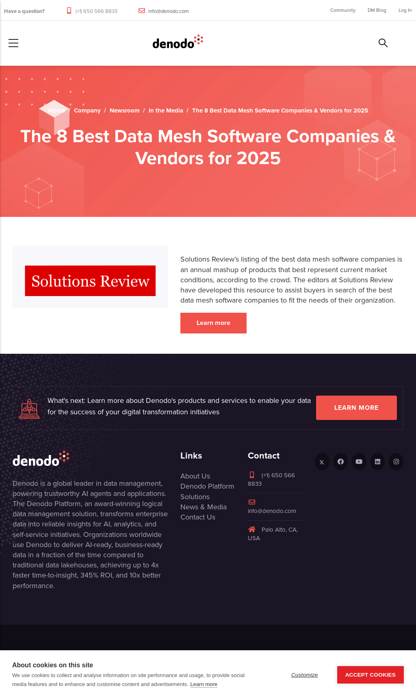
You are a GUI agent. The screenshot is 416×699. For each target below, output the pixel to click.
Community (342, 10)
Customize (304, 675)
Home (56, 110)
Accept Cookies (370, 675)
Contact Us (197, 517)
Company (87, 110)
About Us (195, 476)
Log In (405, 10)
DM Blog (377, 10)
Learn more (213, 322)
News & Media (203, 507)
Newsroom (125, 110)
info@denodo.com (168, 11)
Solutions (195, 496)
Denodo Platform (207, 486)
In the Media (166, 110)
